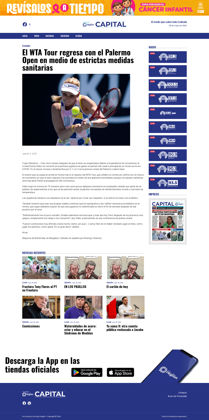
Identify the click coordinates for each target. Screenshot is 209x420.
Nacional (50, 35)
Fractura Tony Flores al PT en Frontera (39, 288)
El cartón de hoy (117, 286)
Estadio (26, 46)
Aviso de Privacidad (177, 396)
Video (36, 35)
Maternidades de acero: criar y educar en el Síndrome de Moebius (80, 329)
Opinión (67, 283)
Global (79, 35)
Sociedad (65, 35)
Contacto (182, 392)
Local (25, 35)
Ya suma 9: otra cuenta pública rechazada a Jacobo (125, 327)
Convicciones (31, 326)
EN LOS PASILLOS (75, 286)
